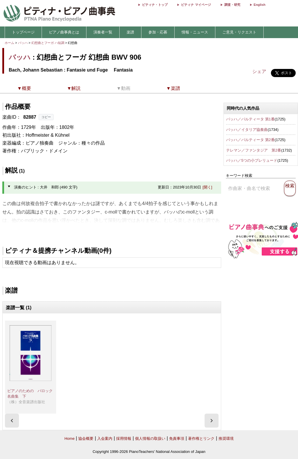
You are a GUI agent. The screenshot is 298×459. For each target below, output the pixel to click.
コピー (46, 117)
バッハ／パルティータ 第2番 (250, 140)
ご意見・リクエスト (239, 32)
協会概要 (85, 438)
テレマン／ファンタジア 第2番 (253, 150)
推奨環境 (226, 438)
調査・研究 (232, 4)
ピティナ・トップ (155, 4)
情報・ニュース (195, 32)
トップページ (23, 32)
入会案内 (104, 438)
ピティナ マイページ (196, 4)
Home (69, 438)
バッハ (23, 43)
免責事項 (176, 438)
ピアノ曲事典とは (64, 32)
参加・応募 (157, 32)
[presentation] (12, 421)
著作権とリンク (201, 438)
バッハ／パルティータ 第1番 (250, 119)
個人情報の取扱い (150, 438)
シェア (259, 71)
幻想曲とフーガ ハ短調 (47, 43)
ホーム (9, 43)
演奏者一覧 (102, 32)
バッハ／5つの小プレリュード (251, 160)
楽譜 (130, 32)
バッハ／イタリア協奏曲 (247, 129)
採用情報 (123, 438)
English (259, 4)
